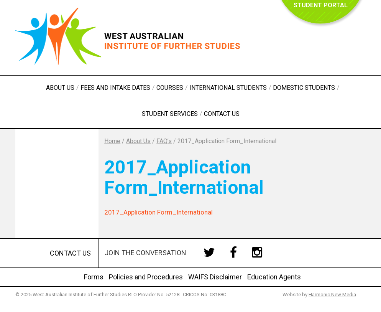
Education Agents (274, 277)
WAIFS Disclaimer (215, 277)
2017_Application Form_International (158, 212)
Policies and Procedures (146, 277)
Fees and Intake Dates (115, 87)
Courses (169, 87)
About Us (60, 87)
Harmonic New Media (332, 294)
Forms (93, 277)
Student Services (170, 113)
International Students (228, 87)
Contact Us (222, 113)
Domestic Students (304, 87)
